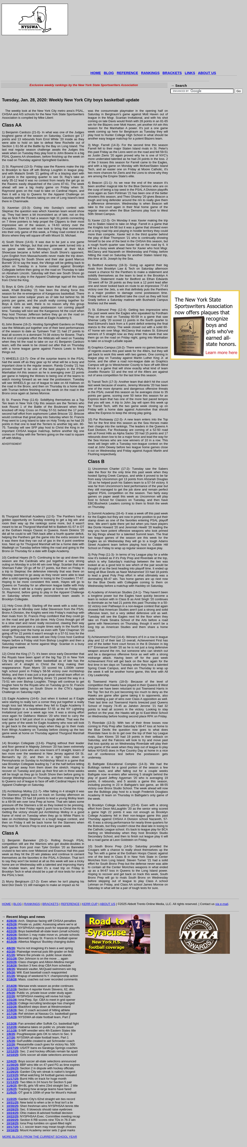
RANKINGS (150, 73)
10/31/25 (12, 1102)
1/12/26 (11, 1027)
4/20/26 (11, 934)
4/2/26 (10, 951)
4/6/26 (10, 948)
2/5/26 (10, 993)
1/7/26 (10, 1037)
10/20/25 (12, 1120)
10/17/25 (12, 1126)
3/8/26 (10, 969)
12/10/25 (12, 1055)
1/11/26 (11, 1030)
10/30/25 (12, 1106)
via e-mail (221, 904)
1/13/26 (11, 1023)
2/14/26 (11, 986)
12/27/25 (12, 1048)
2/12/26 (11, 989)
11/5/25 (11, 1092)
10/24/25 (12, 1113)
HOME (95, 73)
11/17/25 (12, 1078)
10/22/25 (12, 1116)
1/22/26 (11, 1006)
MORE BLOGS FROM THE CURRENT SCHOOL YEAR (39, 1136)
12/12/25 (12, 1051)
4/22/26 (11, 931)
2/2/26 (10, 996)
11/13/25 (12, 1082)
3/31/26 (11, 958)
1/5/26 (10, 1041)
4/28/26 (11, 921)
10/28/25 (12, 1109)
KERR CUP (90, 904)
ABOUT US (207, 73)
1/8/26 (10, 1034)
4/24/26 (11, 927)
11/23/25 (12, 1075)
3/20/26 (11, 962)
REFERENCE (127, 73)
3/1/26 (10, 976)
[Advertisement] (154, 36)
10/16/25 (12, 1130)
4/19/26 (11, 938)
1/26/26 (11, 1003)
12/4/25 (11, 1061)
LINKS (190, 73)
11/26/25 (12, 1068)
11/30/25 (12, 1064)
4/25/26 (11, 924)
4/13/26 (11, 941)
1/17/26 (11, 1013)
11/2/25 (11, 1099)
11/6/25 (11, 1089)
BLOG (109, 73)
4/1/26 (10, 955)
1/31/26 (11, 999)
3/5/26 (10, 972)
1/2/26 (10, 1044)
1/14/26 (11, 1017)
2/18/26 (11, 979)
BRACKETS (172, 73)
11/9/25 (11, 1085)
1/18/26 (11, 1010)
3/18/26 (11, 965)
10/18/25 (12, 1123)
